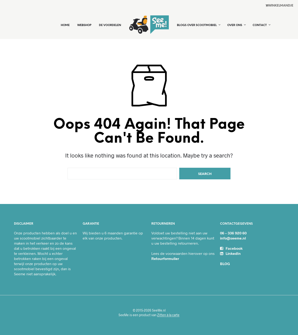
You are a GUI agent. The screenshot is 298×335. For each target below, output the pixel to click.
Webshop (84, 25)
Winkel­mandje (279, 5)
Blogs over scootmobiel (197, 25)
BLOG (225, 263)
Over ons (234, 25)
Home (65, 25)
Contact (260, 25)
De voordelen (110, 25)
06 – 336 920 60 (233, 233)
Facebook (231, 248)
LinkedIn (230, 253)
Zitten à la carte (168, 315)
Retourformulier (165, 258)
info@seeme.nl (233, 238)
